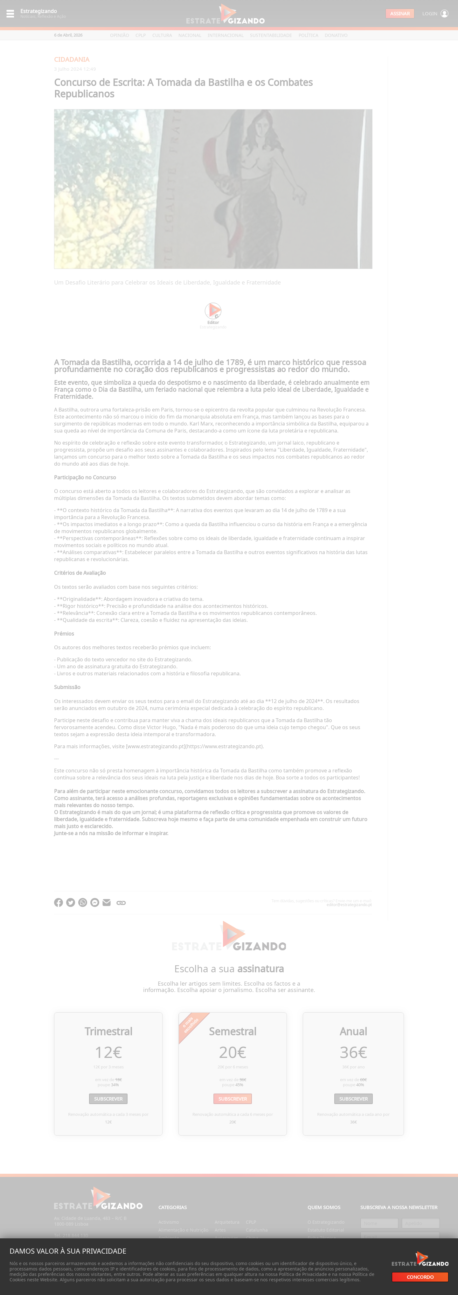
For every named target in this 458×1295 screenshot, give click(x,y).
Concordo (420, 1277)
